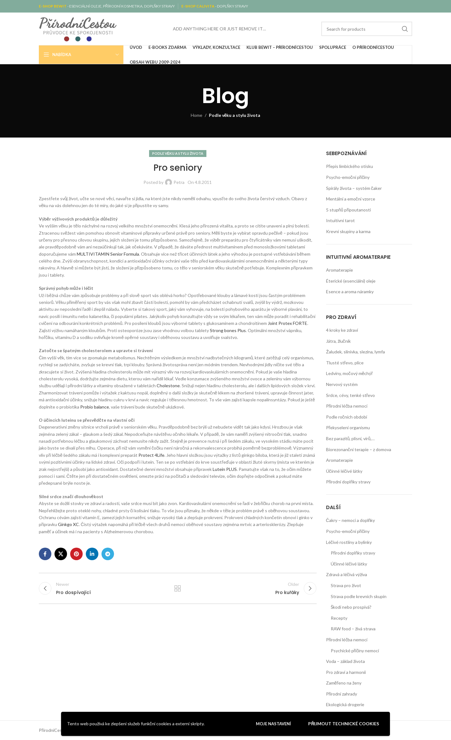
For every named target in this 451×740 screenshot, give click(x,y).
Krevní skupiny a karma (348, 231)
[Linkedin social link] (92, 554)
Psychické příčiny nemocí (355, 650)
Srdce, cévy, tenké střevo (350, 395)
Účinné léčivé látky (344, 471)
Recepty (339, 618)
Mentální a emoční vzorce (350, 198)
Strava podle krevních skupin (358, 596)
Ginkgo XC (68, 524)
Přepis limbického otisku (349, 166)
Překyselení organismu (348, 427)
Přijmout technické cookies (343, 723)
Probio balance (94, 406)
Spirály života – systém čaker (354, 188)
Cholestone (168, 385)
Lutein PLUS (225, 469)
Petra (179, 182)
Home (196, 115)
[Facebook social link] (45, 554)
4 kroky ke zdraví (342, 330)
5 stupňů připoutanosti (348, 209)
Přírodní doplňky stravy (348, 481)
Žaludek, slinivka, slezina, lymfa (355, 351)
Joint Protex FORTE (287, 323)
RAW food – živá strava (353, 628)
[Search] (366, 29)
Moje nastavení (273, 723)
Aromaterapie (339, 270)
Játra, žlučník (338, 341)
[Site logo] (78, 28)
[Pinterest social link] (76, 554)
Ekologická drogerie (345, 704)
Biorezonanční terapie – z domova (358, 449)
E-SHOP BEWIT (53, 6)
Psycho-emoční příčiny (348, 177)
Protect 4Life (151, 455)
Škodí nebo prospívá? (351, 607)
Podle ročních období (346, 417)
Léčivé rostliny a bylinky (349, 542)
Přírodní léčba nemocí (347, 406)
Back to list (178, 588)
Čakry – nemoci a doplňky (350, 520)
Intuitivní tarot (340, 220)
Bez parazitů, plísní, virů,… (350, 438)
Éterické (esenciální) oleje (351, 281)
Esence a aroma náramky (350, 291)
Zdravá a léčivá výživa (346, 574)
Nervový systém (342, 384)
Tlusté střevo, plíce (345, 362)
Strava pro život (346, 585)
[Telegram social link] (107, 554)
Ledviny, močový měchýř (349, 373)
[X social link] (60, 554)
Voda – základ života (345, 661)
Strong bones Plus (228, 330)
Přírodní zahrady (341, 693)
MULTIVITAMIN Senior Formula (108, 254)
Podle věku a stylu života (235, 115)
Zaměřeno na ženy (343, 682)
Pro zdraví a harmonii (346, 672)
